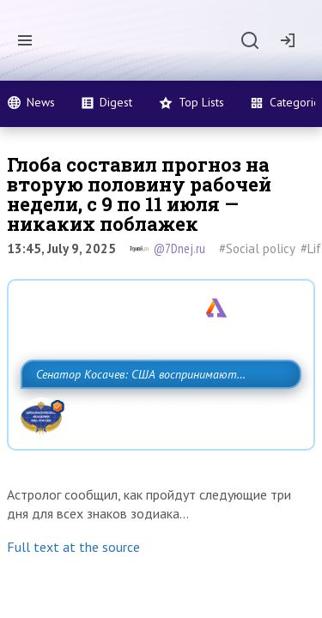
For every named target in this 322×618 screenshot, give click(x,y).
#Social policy (257, 248)
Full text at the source (73, 601)
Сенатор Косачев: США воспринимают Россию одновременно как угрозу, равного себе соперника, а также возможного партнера (156, 412)
